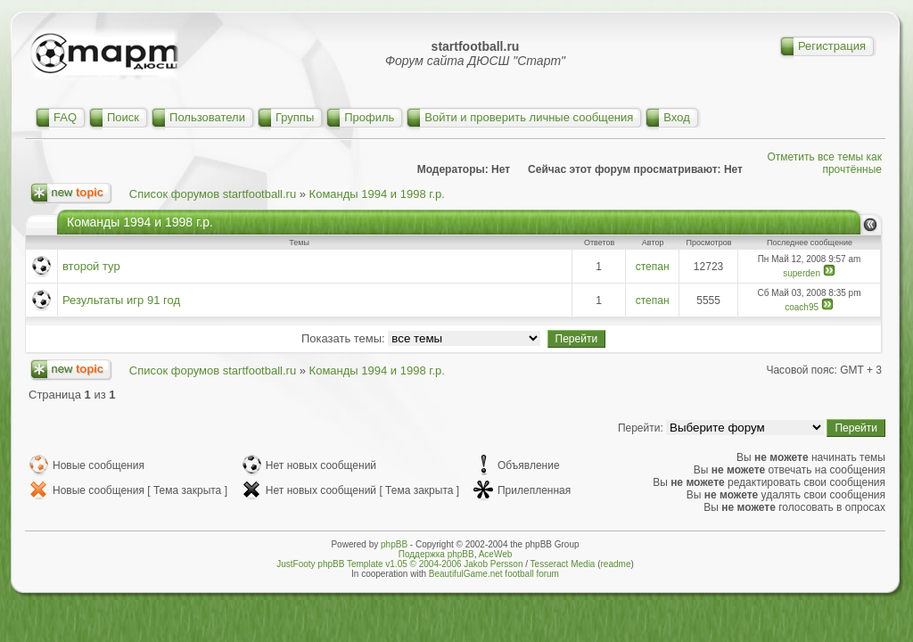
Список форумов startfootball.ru (212, 194)
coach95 (801, 307)
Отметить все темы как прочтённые (824, 163)
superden (801, 273)
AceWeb (496, 554)
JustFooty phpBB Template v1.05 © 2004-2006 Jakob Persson (399, 564)
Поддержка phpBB (436, 554)
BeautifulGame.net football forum (494, 574)
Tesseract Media (563, 564)
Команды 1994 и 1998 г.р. (377, 194)
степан (653, 266)
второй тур (91, 266)
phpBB (394, 544)
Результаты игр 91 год (121, 300)
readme (616, 564)
